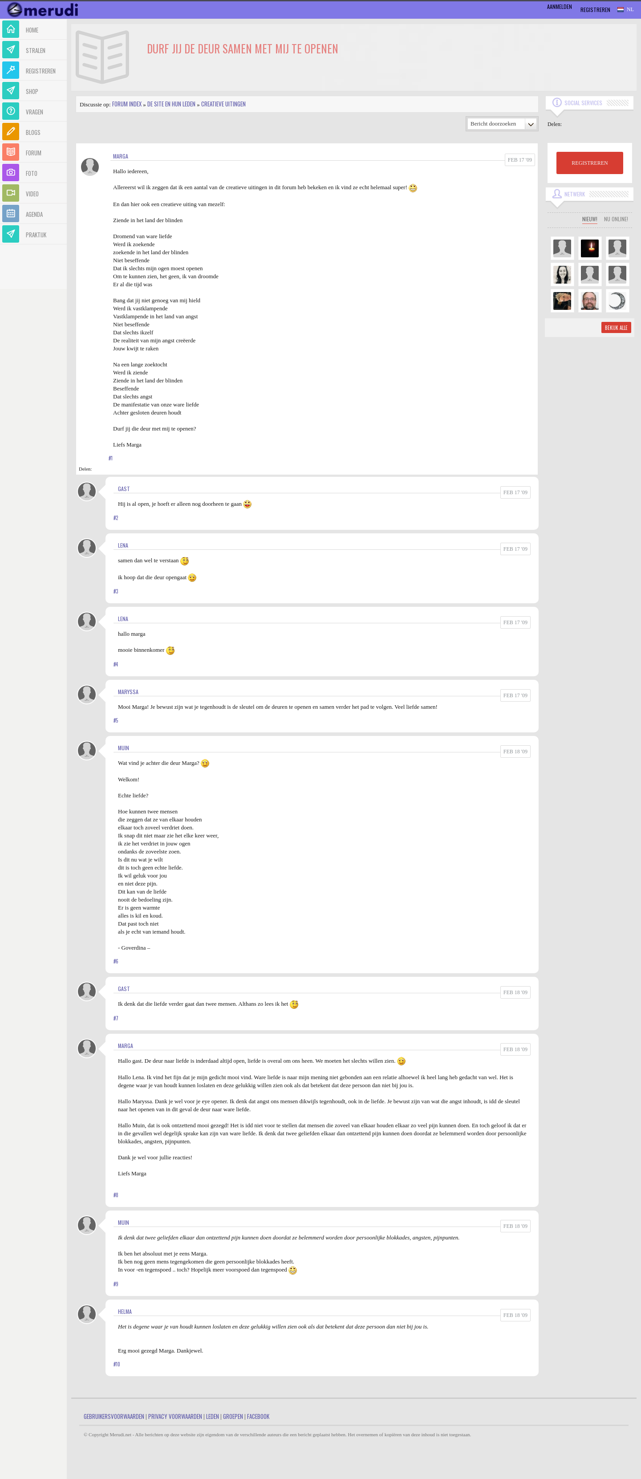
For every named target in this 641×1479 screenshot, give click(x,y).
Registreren (595, 9)
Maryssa (128, 691)
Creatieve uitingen (223, 103)
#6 (116, 961)
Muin (123, 748)
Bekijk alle (616, 327)
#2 (116, 517)
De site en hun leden (171, 103)
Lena (123, 545)
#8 (116, 1195)
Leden (212, 1416)
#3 (116, 591)
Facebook (258, 1416)
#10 (117, 1364)
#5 (116, 720)
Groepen (233, 1416)
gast (124, 488)
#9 (116, 1284)
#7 (116, 1018)
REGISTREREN (590, 163)
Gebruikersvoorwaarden (114, 1416)
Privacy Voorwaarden (175, 1416)
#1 (111, 458)
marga (120, 156)
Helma (125, 1311)
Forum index (127, 103)
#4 (116, 664)
